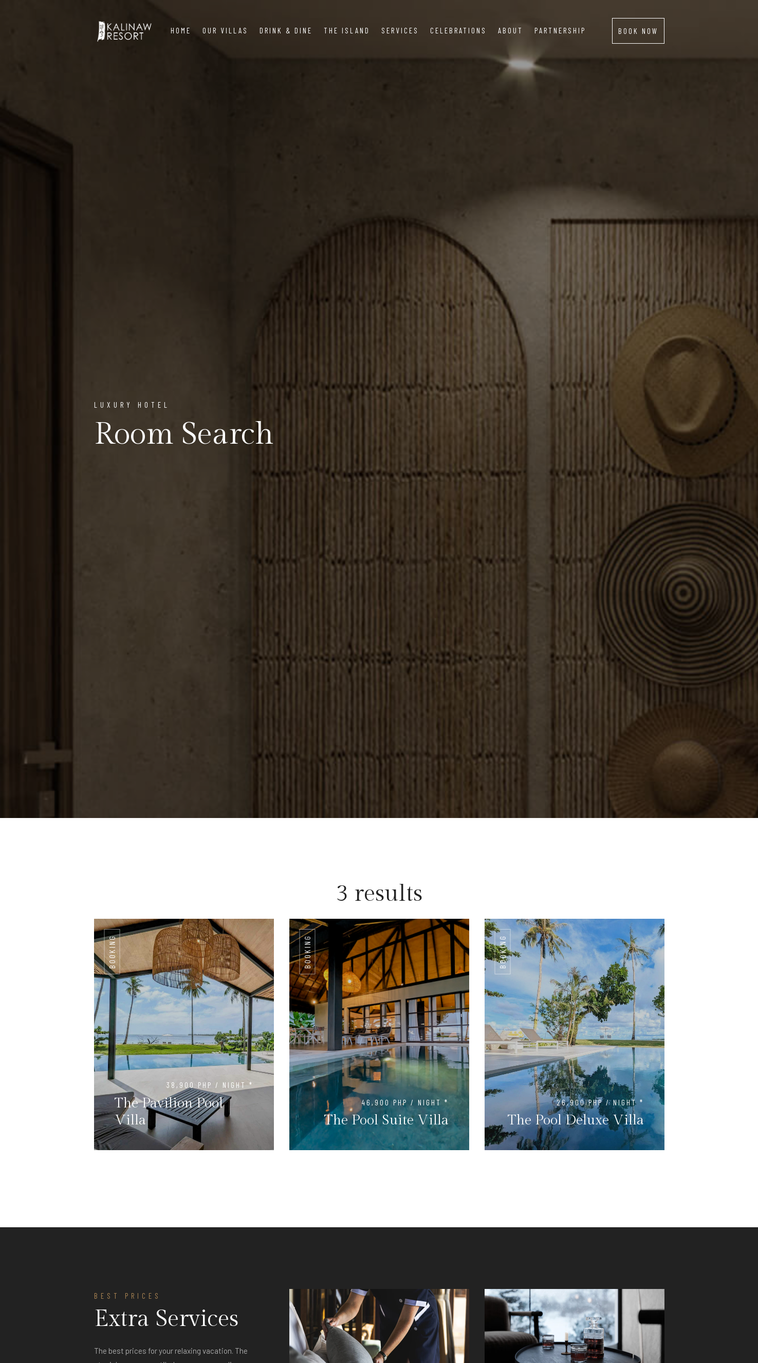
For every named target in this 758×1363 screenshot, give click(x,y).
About (510, 30)
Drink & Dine (286, 30)
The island (347, 30)
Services (400, 30)
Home (181, 30)
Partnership (560, 30)
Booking (112, 952)
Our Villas (225, 30)
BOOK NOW (638, 30)
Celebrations (458, 30)
